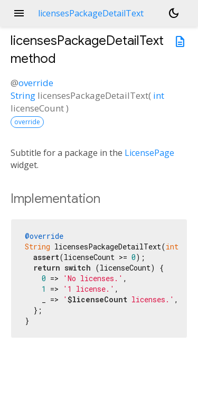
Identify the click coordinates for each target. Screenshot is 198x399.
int (158, 95)
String (23, 95)
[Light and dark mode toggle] (173, 13)
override (35, 83)
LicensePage (149, 153)
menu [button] (19, 13)
